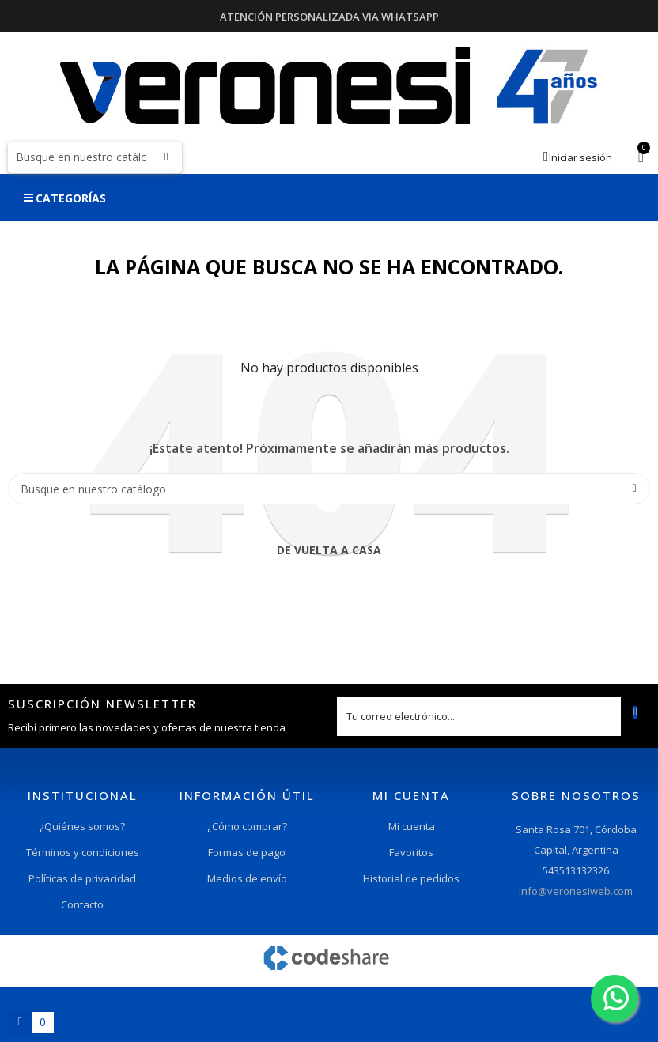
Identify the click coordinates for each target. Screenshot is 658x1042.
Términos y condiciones (82, 852)
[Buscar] (95, 157)
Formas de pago (247, 852)
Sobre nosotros (576, 795)
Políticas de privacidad (82, 878)
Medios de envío (247, 878)
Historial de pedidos (411, 878)
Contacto (82, 904)
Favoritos (411, 852)
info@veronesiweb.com (576, 891)
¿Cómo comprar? (247, 826)
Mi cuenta (411, 826)
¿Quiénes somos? (82, 826)
